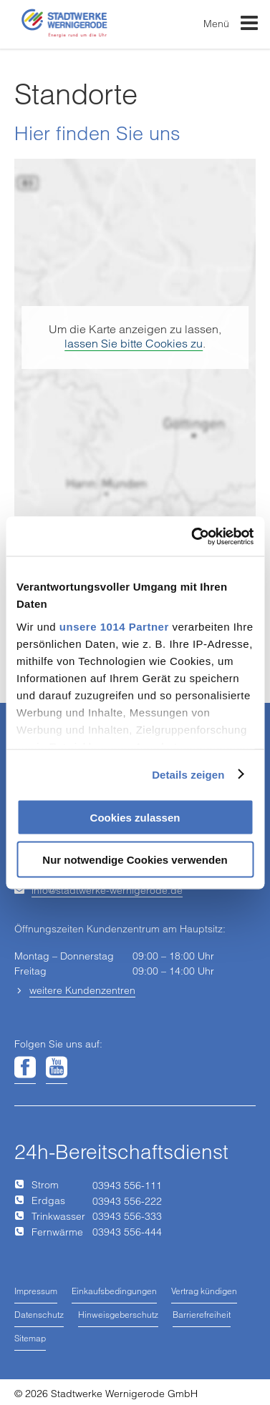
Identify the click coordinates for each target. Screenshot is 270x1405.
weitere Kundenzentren (82, 990)
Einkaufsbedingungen (114, 1291)
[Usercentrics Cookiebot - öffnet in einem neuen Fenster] (193, 536)
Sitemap (30, 1338)
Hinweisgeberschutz (118, 1314)
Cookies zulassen (135, 818)
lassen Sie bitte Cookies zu (133, 343)
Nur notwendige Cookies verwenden (134, 859)
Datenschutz (39, 1314)
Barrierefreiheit (202, 1314)
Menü (231, 26)
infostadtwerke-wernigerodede (107, 890)
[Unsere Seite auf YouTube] (56, 1068)
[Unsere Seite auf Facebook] (25, 1068)
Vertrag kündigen (204, 1291)
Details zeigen (188, 774)
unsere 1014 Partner (114, 626)
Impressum (35, 1291)
